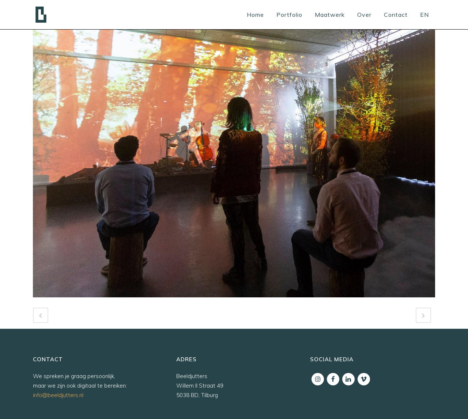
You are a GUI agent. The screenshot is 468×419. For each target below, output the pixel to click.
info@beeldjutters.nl (58, 395)
